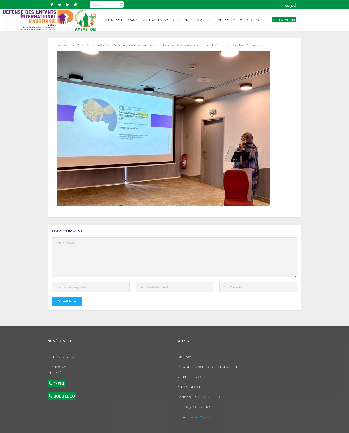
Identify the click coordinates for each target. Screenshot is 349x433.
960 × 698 (103, 45)
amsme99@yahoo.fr (202, 417)
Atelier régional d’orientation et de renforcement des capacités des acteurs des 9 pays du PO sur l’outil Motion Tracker (190, 45)
